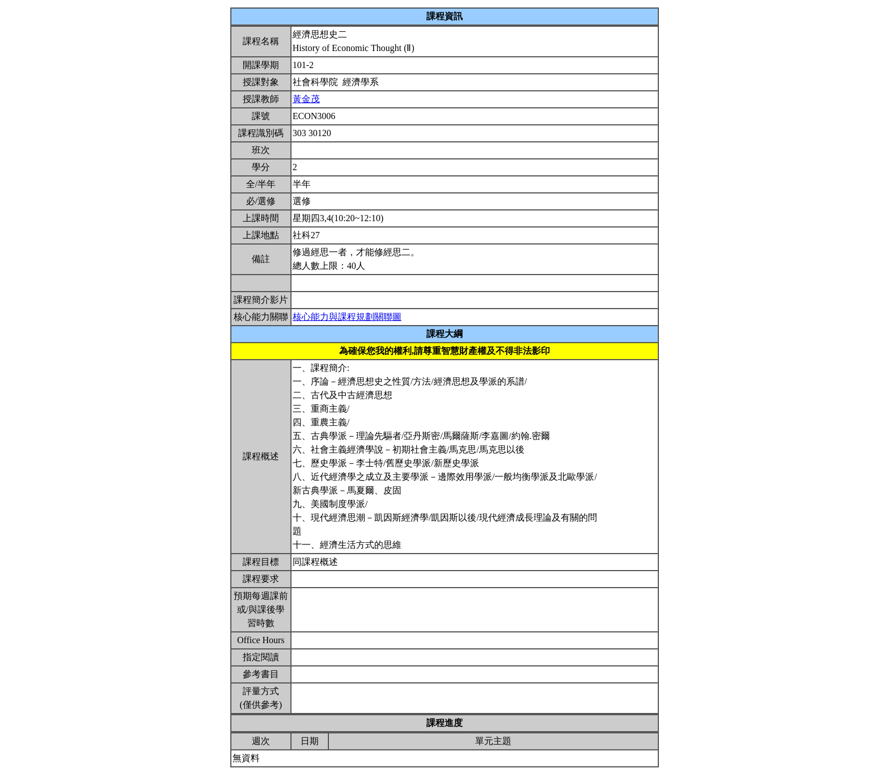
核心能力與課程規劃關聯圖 (347, 317)
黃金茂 (306, 99)
